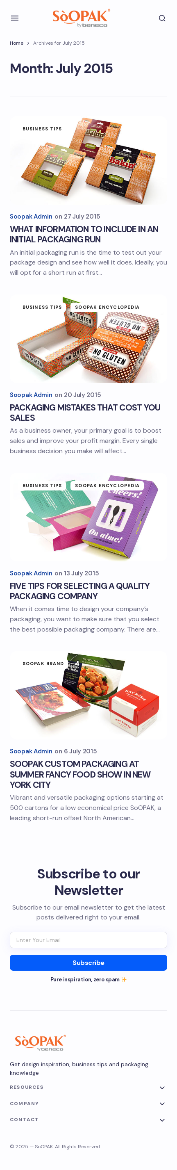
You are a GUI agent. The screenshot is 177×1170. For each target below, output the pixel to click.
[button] (15, 18)
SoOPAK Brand (43, 663)
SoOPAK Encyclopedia (107, 307)
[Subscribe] (88, 963)
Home (16, 43)
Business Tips (42, 129)
